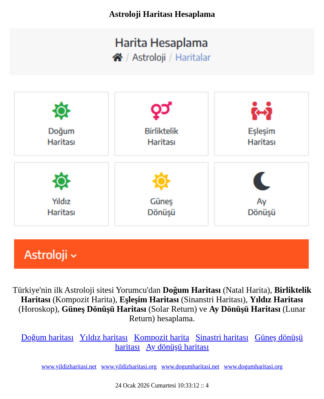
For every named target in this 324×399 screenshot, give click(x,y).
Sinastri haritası (221, 337)
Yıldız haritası (103, 337)
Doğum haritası (47, 337)
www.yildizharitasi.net (68, 366)
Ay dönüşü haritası (177, 346)
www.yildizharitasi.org (129, 366)
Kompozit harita (161, 337)
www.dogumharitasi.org (253, 366)
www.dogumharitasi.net (190, 366)
